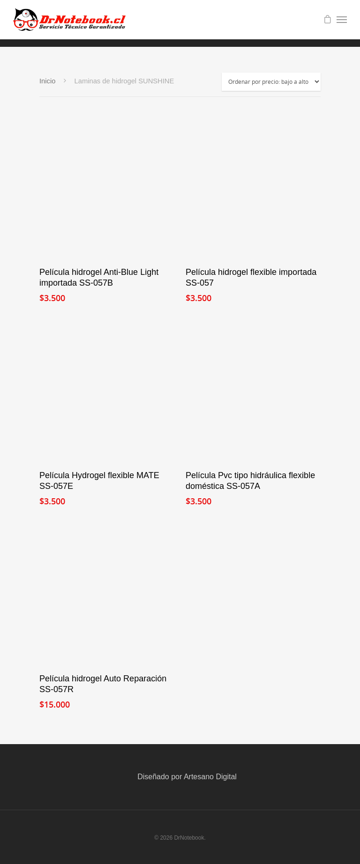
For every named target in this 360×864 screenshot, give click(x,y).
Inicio (47, 81)
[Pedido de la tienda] (271, 82)
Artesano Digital (210, 777)
